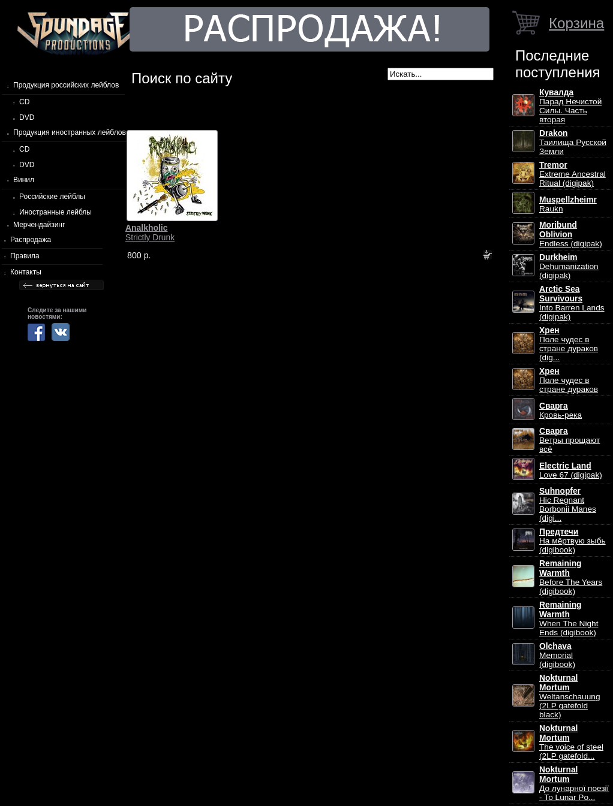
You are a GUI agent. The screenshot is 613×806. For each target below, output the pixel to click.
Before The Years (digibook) (570, 577)
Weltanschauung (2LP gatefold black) (569, 696)
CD (24, 102)
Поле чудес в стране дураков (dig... (568, 344)
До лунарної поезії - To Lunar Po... (574, 783)
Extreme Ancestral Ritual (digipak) (572, 174)
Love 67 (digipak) (570, 470)
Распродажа (30, 240)
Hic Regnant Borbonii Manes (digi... (567, 505)
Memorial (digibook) (557, 655)
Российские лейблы (52, 196)
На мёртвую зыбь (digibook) (572, 540)
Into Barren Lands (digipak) (572, 303)
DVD (26, 117)
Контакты (25, 272)
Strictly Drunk (150, 232)
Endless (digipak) (570, 234)
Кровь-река (560, 410)
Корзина (576, 23)
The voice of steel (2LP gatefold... (571, 742)
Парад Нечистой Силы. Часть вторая (570, 106)
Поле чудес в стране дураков (568, 380)
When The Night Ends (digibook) (568, 618)
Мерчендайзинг (39, 225)
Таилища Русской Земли (572, 142)
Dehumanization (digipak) (569, 266)
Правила (25, 256)
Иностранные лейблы (55, 212)
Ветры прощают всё (569, 440)
